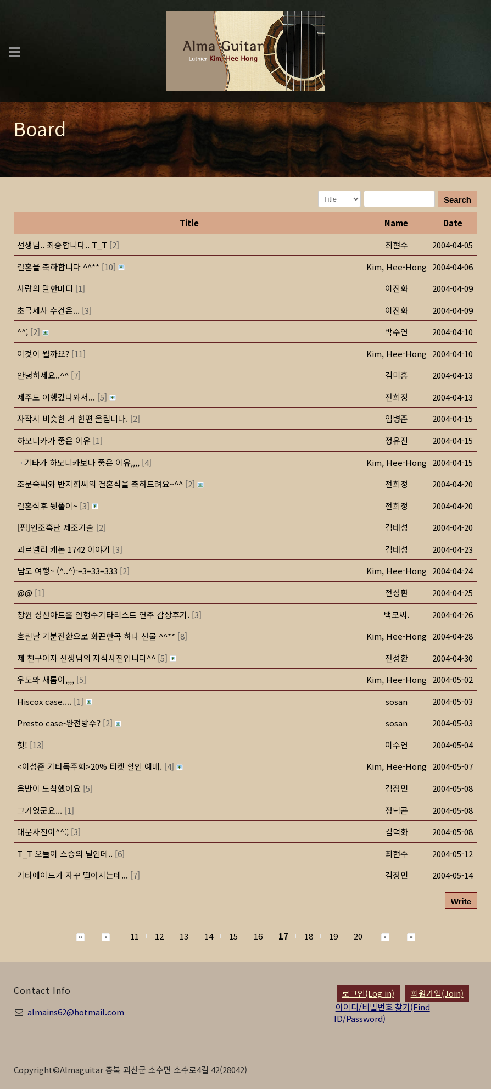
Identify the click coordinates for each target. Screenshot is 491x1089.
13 (184, 936)
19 (333, 936)
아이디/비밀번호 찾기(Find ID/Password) (382, 1012)
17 (283, 936)
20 (358, 936)
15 (233, 936)
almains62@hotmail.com (75, 1012)
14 (208, 936)
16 (258, 936)
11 (134, 936)
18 (308, 936)
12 (159, 936)
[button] (396, 267)
